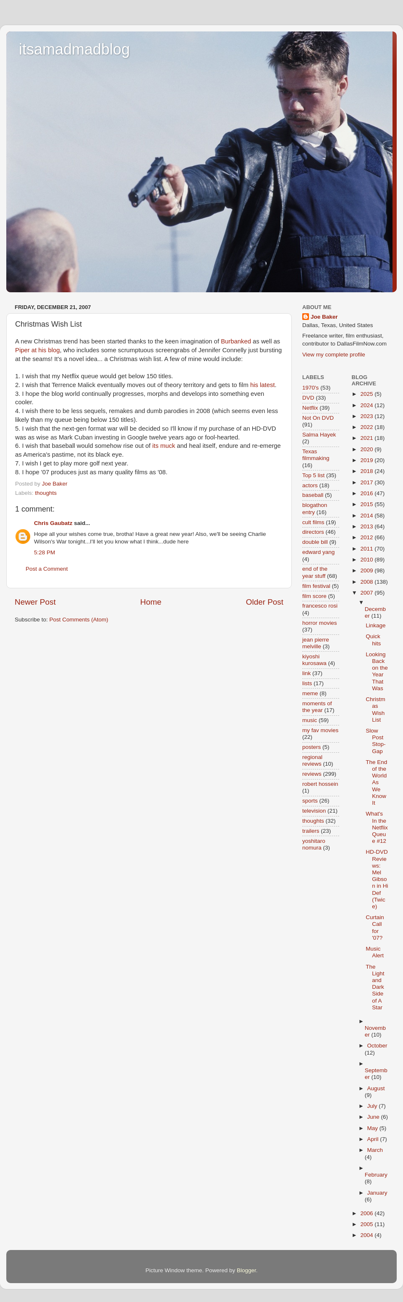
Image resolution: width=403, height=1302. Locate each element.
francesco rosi (320, 606)
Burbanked (236, 341)
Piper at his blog (37, 350)
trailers (310, 831)
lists (307, 683)
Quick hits (373, 639)
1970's (310, 388)
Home (150, 602)
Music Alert (375, 952)
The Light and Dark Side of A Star (375, 987)
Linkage (375, 625)
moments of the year (317, 706)
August (376, 1088)
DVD (308, 398)
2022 (367, 427)
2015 (367, 504)
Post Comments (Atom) (79, 619)
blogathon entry (314, 508)
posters (311, 747)
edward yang (318, 552)
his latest (262, 385)
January (377, 1193)
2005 (367, 1224)
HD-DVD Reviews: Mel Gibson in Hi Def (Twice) (377, 879)
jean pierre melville (315, 643)
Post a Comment (47, 569)
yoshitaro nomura (313, 844)
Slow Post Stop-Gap (375, 741)
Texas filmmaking (316, 454)
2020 (367, 449)
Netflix (310, 408)
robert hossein (320, 784)
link (306, 673)
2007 (367, 593)
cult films (313, 522)
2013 (367, 526)
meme (310, 693)
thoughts (46, 493)
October (377, 1045)
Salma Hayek (319, 434)
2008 (367, 582)
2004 (367, 1235)
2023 (367, 416)
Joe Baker (324, 317)
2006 (367, 1213)
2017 (367, 482)
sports (310, 801)
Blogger (246, 1270)
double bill (315, 542)
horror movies (319, 623)
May (373, 1128)
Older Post (264, 602)
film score (314, 596)
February (376, 1175)
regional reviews (312, 760)
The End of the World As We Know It (376, 782)
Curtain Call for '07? (375, 927)
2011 (367, 549)
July (373, 1106)
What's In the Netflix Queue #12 (377, 827)
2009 (367, 570)
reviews (312, 774)
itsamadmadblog (74, 49)
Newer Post (35, 602)
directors (313, 532)
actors (310, 485)
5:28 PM (44, 552)
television (314, 811)
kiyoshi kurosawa (314, 659)
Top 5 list (313, 475)
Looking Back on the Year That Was (377, 671)
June (374, 1117)
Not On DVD (318, 418)
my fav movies (320, 730)
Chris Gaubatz (53, 523)
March (375, 1150)
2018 (367, 471)
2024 (367, 405)
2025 (367, 394)
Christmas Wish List (375, 709)
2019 (367, 460)
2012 (367, 537)
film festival (316, 586)
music (309, 720)
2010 (367, 559)
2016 (367, 493)
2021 (367, 438)
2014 (367, 515)
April (373, 1139)
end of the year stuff (314, 572)
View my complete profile (333, 354)
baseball (312, 495)
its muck (163, 445)
